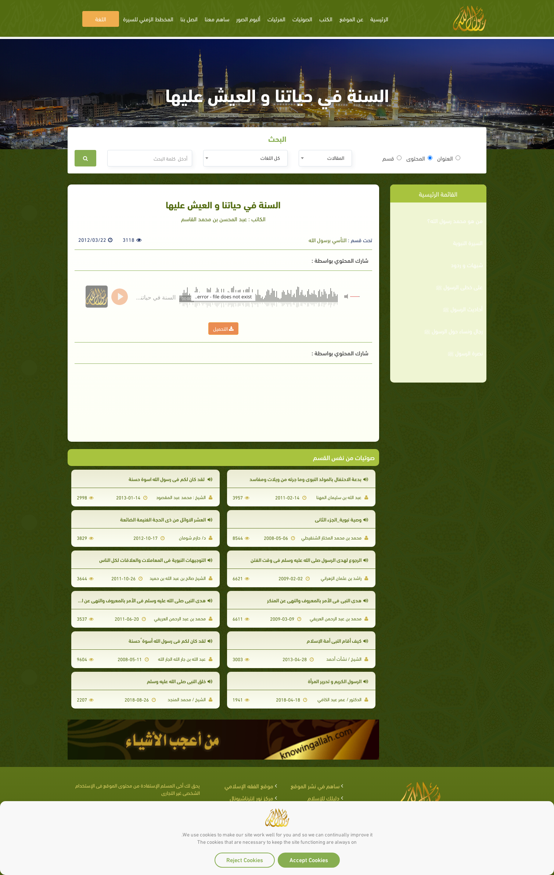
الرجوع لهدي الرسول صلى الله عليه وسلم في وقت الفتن (309, 559)
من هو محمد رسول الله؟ (455, 220)
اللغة (100, 18)
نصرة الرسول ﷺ (465, 352)
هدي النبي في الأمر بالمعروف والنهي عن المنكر (317, 600)
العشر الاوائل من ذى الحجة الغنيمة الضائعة (166, 519)
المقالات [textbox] (335, 157)
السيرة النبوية (468, 242)
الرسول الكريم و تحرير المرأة (338, 681)
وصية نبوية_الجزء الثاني (341, 519)
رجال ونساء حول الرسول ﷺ (453, 330)
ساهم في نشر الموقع (315, 785)
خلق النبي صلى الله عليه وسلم (179, 681)
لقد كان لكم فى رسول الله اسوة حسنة (170, 479)
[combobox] (325, 158)
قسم (392, 158)
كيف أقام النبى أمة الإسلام (337, 640)
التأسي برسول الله (327, 240)
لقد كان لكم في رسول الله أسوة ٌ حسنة (170, 640)
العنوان (448, 158)
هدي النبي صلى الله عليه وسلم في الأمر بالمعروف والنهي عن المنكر (141, 600)
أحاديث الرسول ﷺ (463, 308)
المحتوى (419, 158)
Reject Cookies (244, 859)
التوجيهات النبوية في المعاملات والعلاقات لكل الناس (155, 559)
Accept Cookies (308, 859)
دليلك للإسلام (323, 797)
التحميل (223, 328)
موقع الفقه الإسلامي (248, 785)
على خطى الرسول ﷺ (459, 286)
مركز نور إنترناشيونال (251, 797)
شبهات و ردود (467, 264)
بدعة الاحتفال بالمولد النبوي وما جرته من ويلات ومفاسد (308, 479)
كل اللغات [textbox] (270, 157)
